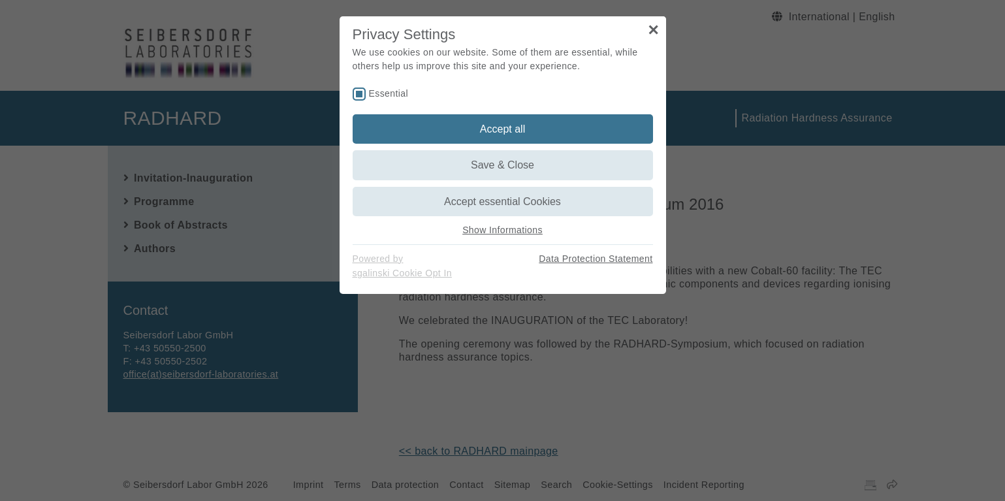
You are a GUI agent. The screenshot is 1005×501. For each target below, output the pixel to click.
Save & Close (502, 164)
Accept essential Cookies (502, 201)
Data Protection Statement (595, 258)
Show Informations (502, 230)
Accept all (502, 129)
